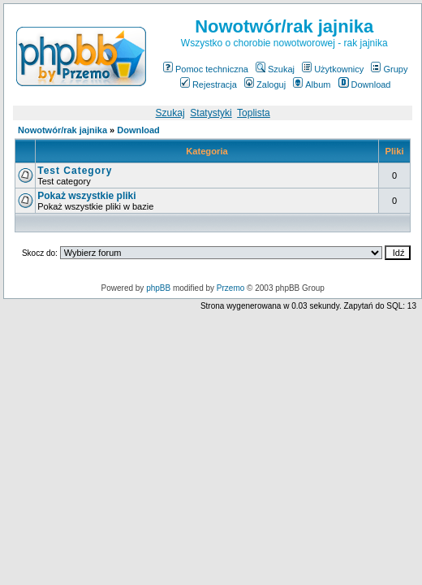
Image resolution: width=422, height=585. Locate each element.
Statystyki (210, 113)
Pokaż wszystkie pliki (86, 196)
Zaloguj (265, 84)
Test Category (74, 170)
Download (364, 84)
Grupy (389, 69)
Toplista (253, 113)
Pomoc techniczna (205, 69)
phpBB (158, 288)
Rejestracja (208, 84)
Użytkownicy (333, 69)
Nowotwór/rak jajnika (62, 130)
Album (311, 84)
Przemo (230, 288)
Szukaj (275, 69)
